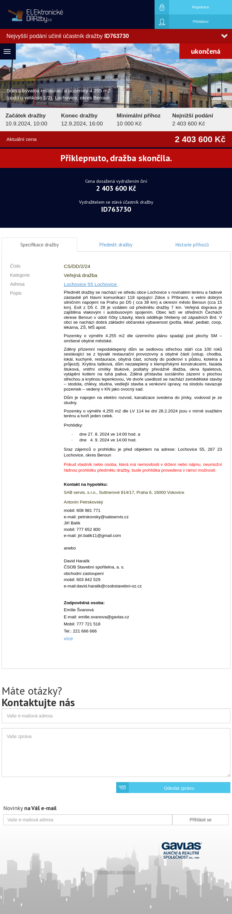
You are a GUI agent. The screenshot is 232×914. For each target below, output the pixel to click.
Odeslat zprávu (179, 788)
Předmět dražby (115, 244)
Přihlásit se (200, 819)
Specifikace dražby (39, 244)
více (68, 638)
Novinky (29, 808)
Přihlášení (181, 21)
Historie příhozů (192, 244)
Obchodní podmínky (116, 872)
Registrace (182, 7)
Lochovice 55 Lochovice (91, 284)
